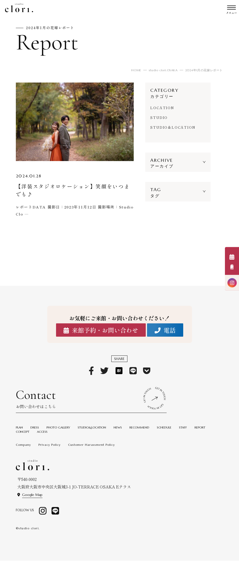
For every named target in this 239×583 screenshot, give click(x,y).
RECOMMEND (139, 427)
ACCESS (42, 431)
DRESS (34, 427)
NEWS (118, 427)
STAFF (183, 427)
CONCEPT (22, 431)
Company (23, 445)
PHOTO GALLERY (58, 427)
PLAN (19, 427)
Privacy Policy (49, 445)
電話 (165, 330)
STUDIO (159, 117)
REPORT (200, 427)
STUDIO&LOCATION (92, 427)
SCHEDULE (164, 427)
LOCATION (162, 107)
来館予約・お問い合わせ (101, 330)
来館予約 (232, 261)
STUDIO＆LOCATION (172, 127)
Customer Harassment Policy (91, 445)
